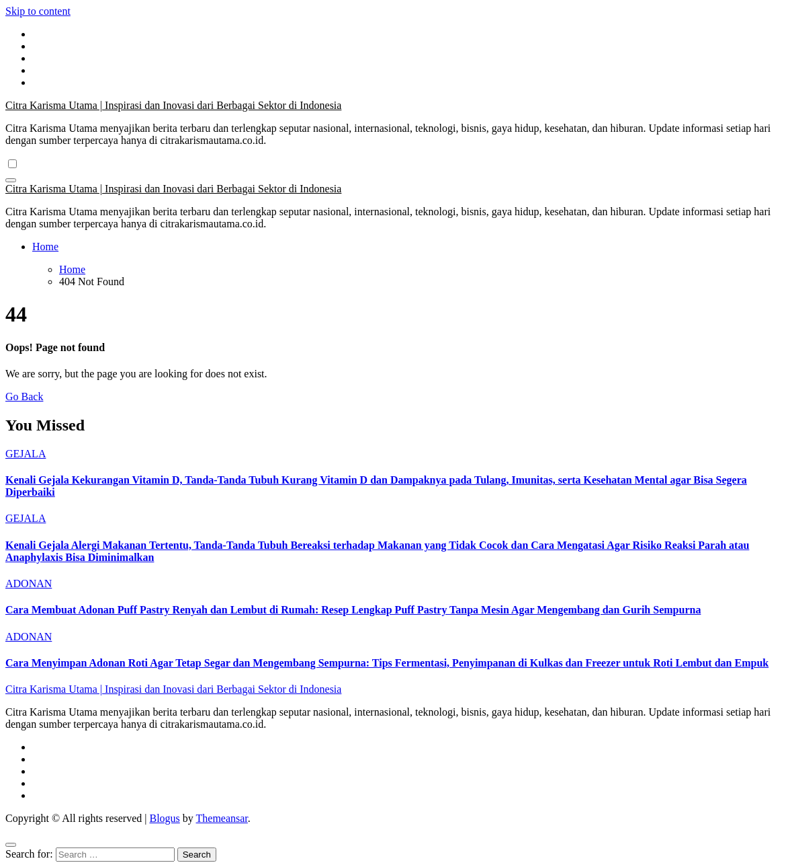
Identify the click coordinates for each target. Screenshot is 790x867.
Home (45, 246)
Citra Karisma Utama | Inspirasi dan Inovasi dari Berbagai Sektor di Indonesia (173, 105)
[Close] (10, 845)
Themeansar (222, 818)
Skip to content (38, 11)
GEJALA (25, 453)
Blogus (164, 818)
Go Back (24, 396)
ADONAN (28, 583)
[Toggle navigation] (10, 180)
